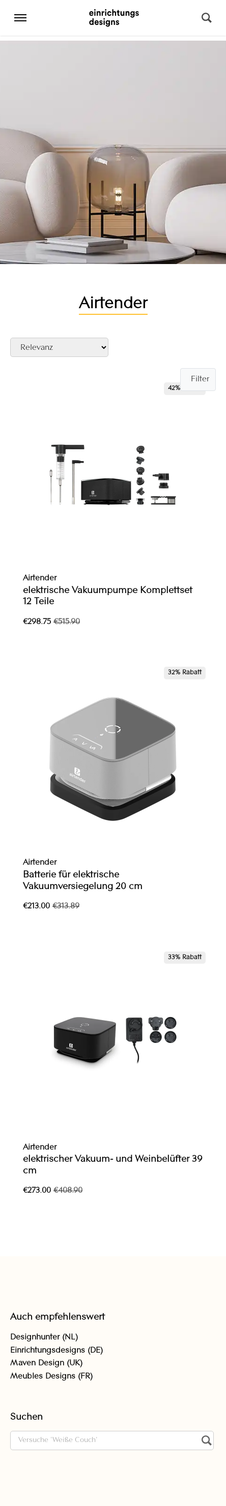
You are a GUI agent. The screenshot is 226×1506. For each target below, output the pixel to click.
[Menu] (20, 18)
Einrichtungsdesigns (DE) (56, 1350)
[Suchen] (206, 18)
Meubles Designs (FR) (51, 1376)
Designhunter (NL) (44, 1337)
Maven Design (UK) (46, 1363)
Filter (200, 379)
